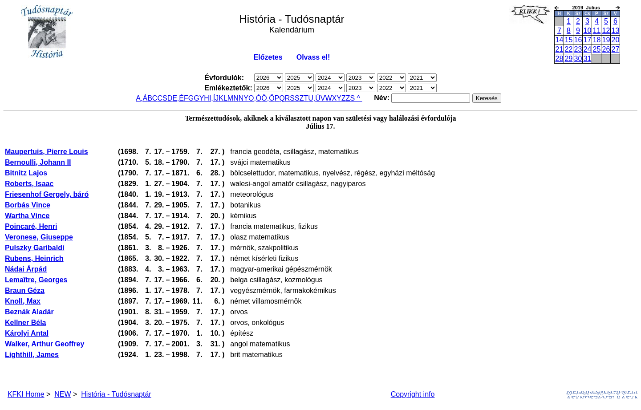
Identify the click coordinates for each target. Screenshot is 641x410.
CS (162, 98)
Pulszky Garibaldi (34, 248)
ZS (350, 98)
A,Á (141, 98)
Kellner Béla (25, 322)
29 (568, 58)
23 (578, 49)
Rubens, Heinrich (34, 258)
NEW (62, 394)
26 (606, 49)
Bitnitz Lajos (26, 173)
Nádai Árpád (26, 269)
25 (596, 49)
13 (615, 30)
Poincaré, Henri (31, 226)
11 (596, 30)
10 (587, 30)
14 (559, 40)
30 (578, 58)
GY (199, 98)
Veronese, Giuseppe (39, 237)
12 (606, 30)
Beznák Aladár (29, 312)
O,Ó (254, 98)
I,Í (212, 98)
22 (568, 49)
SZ (299, 98)
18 (596, 40)
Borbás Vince (27, 205)
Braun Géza (25, 290)
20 (615, 40)
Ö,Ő (267, 98)
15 (568, 40)
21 (559, 49)
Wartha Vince (27, 215)
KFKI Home (26, 394)
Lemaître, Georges (36, 280)
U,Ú (314, 98)
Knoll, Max (23, 301)
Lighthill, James (32, 354)
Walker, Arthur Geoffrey (44, 344)
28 (559, 58)
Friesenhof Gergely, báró (47, 194)
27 (615, 49)
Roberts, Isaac (29, 183)
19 (606, 40)
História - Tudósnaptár (116, 394)
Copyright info (413, 394)
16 (578, 40)
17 (587, 40)
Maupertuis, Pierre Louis (46, 151)
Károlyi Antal (27, 333)
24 (587, 49)
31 (587, 58)
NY (243, 98)
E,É (178, 98)
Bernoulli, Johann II (38, 162)
